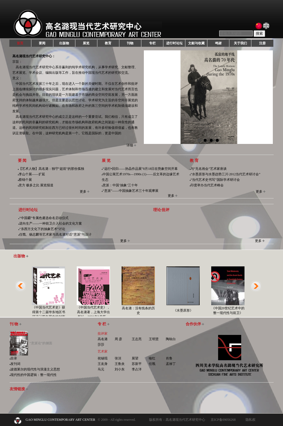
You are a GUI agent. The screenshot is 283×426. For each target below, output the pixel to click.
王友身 (103, 364)
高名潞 (103, 339)
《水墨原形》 (183, 310)
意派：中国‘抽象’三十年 (120, 185)
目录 (13, 358)
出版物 (64, 43)
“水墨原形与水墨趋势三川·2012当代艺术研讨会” (225, 174)
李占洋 (137, 369)
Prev (150, 99)
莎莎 (101, 344)
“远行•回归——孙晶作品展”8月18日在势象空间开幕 (140, 169)
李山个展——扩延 (32, 174)
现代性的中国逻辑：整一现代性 (33, 375)
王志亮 (137, 339)
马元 (101, 369)
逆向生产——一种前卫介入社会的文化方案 (50, 223)
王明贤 (154, 339)
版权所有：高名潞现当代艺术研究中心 (177, 420)
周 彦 (118, 339)
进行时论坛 (174, 43)
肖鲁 (169, 358)
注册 (262, 43)
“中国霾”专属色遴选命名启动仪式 (43, 218)
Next (266, 99)
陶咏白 (171, 339)
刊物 (130, 43)
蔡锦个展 (25, 180)
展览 (86, 43)
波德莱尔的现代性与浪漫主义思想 (35, 369)
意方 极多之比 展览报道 (36, 185)
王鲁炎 (120, 364)
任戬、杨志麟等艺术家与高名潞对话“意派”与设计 (55, 234)
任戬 (152, 364)
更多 (83, 191)
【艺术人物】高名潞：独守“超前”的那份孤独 (51, 169)
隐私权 (250, 420)
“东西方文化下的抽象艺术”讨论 (42, 229)
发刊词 (15, 364)
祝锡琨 (103, 358)
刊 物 (15, 324)
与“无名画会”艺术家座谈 (209, 169)
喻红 (152, 358)
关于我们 (240, 43)
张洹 (118, 358)
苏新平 (137, 364)
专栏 (152, 43)
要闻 (42, 43)
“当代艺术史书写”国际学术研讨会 (215, 180)
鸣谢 (218, 43)
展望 (135, 358)
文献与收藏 (196, 43)
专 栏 (103, 324)
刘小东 (120, 369)
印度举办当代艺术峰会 (207, 185)
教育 (108, 43)
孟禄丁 (171, 364)
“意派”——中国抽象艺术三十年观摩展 (130, 191)
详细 (130, 145)
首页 (20, 43)
